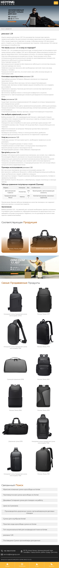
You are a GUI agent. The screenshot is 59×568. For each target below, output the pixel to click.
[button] (54, 239)
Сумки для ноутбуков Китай (14, 519)
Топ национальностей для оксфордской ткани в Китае (25, 530)
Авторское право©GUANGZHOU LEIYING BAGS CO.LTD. (16, 559)
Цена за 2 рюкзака (10, 506)
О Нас (37, 565)
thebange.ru (20, 161)
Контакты (51, 565)
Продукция (22, 565)
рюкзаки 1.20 (8, 535)
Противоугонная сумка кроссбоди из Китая (21, 495)
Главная (3, 28)
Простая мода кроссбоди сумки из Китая (19, 524)
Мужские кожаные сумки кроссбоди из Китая (21, 489)
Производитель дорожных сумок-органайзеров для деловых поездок (29, 512)
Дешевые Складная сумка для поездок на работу (23, 500)
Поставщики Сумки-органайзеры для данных (21, 540)
